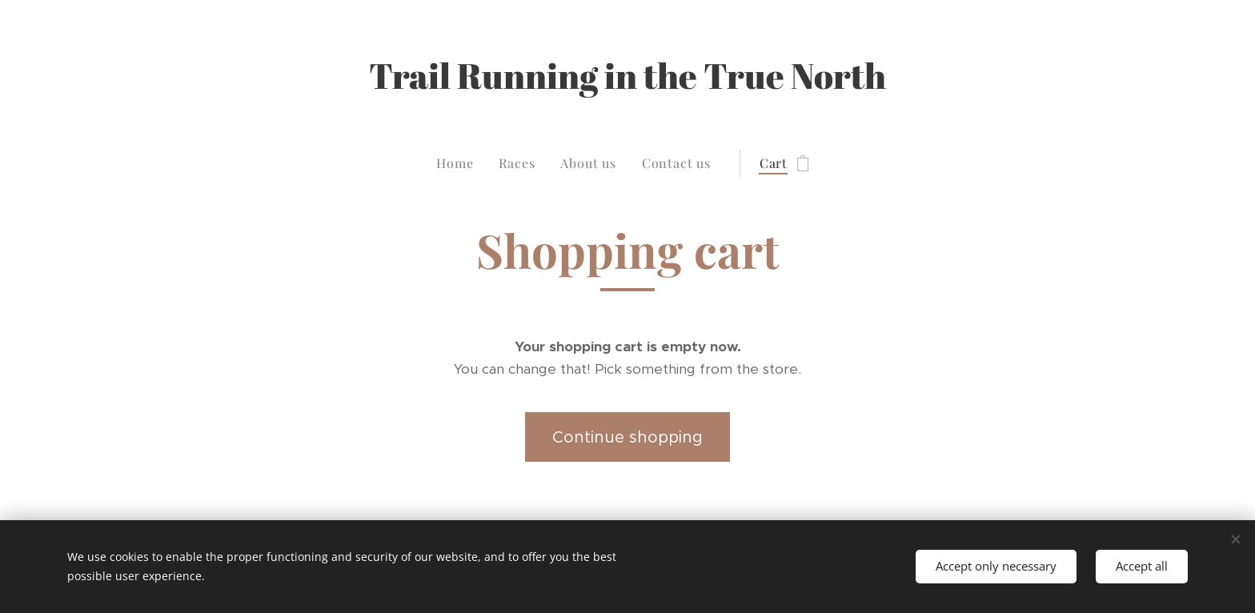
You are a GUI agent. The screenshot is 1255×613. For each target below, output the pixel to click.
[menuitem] (461, 163)
